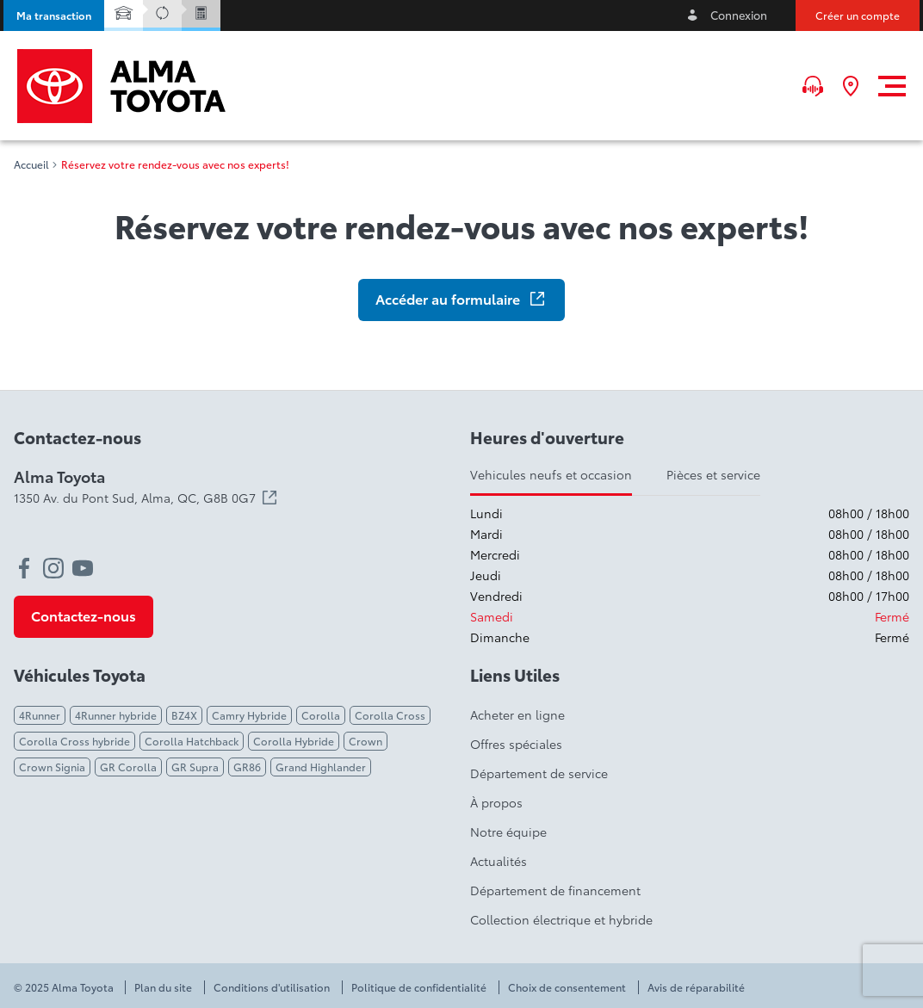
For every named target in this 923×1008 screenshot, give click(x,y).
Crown (365, 740)
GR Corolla (128, 766)
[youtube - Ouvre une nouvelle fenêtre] (82, 568)
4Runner (39, 715)
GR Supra (195, 766)
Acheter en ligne (517, 714)
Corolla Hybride (293, 740)
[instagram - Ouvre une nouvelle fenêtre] (53, 568)
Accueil (31, 164)
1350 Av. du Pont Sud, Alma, (145, 497)
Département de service (539, 773)
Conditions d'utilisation (272, 987)
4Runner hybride (116, 715)
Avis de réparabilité (696, 987)
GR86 (247, 766)
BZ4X (184, 715)
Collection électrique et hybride (561, 919)
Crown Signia (52, 766)
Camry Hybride (249, 715)
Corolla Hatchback (191, 740)
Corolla (320, 715)
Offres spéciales (516, 743)
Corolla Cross (390, 715)
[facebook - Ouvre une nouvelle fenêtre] (24, 568)
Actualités (498, 860)
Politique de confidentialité (418, 987)
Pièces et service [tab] (713, 474)
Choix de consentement (567, 987)
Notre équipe (508, 831)
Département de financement (555, 890)
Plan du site (163, 987)
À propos (496, 802)
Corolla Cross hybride (74, 740)
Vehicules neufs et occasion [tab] (551, 474)
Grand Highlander (321, 766)
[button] (53, 15)
